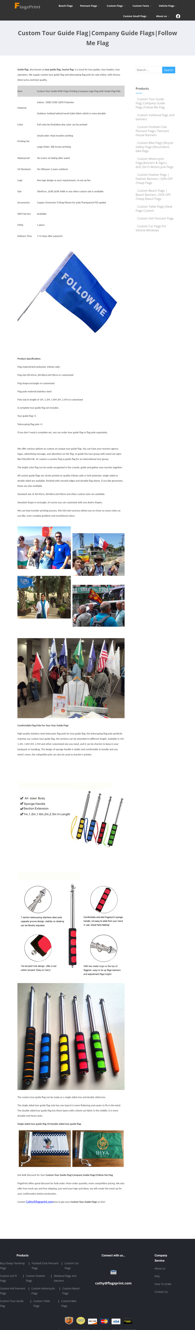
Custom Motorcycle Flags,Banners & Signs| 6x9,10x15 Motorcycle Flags (154, 163)
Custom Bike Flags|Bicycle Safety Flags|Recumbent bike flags (154, 147)
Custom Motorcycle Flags (43, 1291)
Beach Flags (66, 5)
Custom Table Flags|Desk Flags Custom (154, 209)
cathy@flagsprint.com (113, 1283)
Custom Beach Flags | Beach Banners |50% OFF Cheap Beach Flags (153, 195)
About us (162, 16)
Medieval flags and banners (65, 1278)
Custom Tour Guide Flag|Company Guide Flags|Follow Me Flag (150, 103)
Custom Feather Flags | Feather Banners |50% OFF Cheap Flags (154, 179)
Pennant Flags (89, 5)
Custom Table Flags (41, 1303)
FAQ (157, 1276)
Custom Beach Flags (71, 1291)
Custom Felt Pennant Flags (155, 218)
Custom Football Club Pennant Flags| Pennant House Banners (152, 131)
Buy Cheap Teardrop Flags (12, 1265)
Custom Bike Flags (68, 1303)
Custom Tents (142, 5)
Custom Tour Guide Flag (12, 1303)
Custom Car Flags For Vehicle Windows (151, 228)
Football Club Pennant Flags (45, 1265)
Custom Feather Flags (35, 1278)
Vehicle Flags (168, 5)
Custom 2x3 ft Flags (8, 1278)
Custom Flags (116, 5)
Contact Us (161, 1292)
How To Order (163, 1284)
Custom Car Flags (72, 1265)
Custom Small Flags (136, 16)
